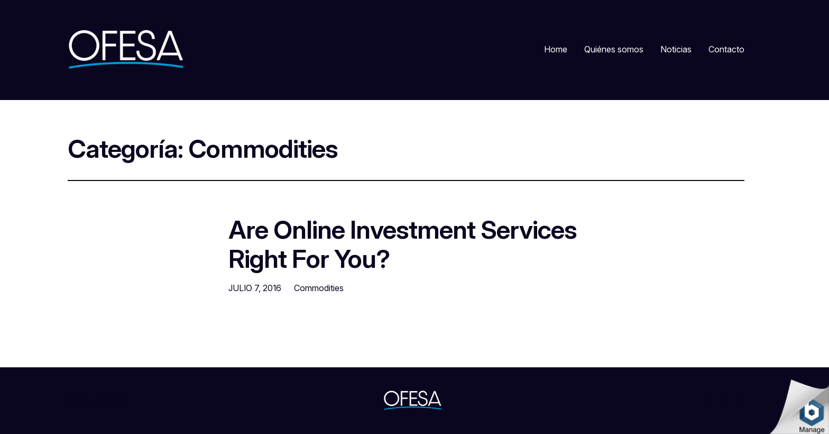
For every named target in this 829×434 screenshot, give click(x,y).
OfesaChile (95, 400)
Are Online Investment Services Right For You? (402, 244)
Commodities (319, 288)
